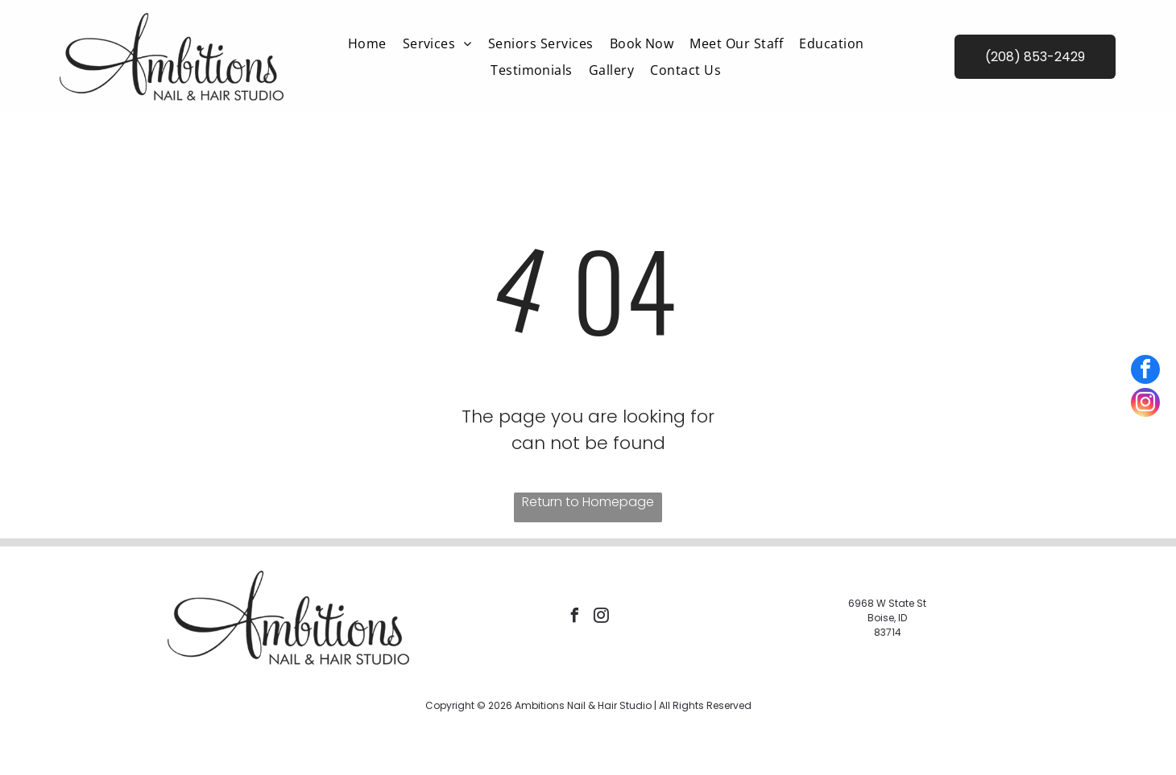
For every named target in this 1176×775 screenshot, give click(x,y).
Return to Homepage (588, 502)
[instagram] (601, 617)
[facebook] (574, 617)
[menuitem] (367, 43)
